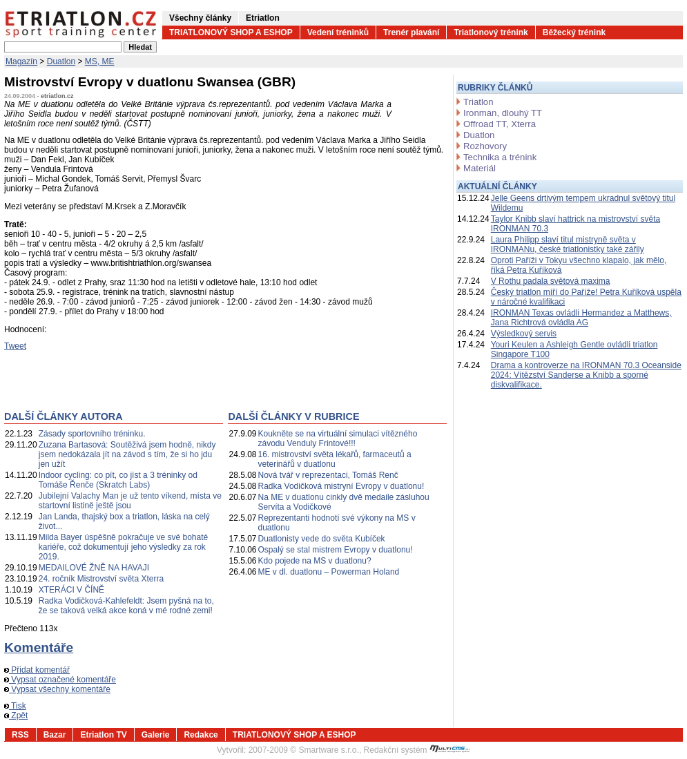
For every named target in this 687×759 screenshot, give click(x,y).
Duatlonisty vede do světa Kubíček (321, 539)
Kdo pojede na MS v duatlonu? (314, 561)
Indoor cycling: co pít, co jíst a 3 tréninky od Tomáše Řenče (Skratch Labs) (118, 480)
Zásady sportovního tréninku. (92, 434)
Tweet (15, 346)
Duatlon (61, 61)
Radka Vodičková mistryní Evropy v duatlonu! (341, 486)
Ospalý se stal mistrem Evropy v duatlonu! (335, 550)
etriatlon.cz (57, 96)
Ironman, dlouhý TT (502, 113)
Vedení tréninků (338, 32)
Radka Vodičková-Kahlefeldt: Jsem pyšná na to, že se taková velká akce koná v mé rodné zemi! (126, 605)
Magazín (21, 61)
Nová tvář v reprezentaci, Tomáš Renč (328, 475)
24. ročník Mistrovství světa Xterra (101, 579)
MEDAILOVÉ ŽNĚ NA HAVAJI (94, 568)
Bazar (54, 735)
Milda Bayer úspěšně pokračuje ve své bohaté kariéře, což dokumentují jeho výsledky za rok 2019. (123, 546)
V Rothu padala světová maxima (550, 281)
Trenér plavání (411, 32)
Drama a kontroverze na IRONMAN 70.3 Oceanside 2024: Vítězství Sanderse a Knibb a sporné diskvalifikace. (586, 375)
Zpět (16, 715)
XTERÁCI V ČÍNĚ (71, 590)
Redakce (200, 735)
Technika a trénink (499, 157)
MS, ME (100, 61)
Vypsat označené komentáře (60, 679)
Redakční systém (417, 750)
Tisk (15, 706)
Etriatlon (263, 18)
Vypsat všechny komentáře (57, 689)
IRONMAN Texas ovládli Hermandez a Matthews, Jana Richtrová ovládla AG (581, 317)
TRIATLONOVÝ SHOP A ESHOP (231, 32)
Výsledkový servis (524, 333)
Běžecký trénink (574, 32)
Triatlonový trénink (491, 32)
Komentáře (38, 647)
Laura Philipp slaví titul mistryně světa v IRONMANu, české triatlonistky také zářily (567, 244)
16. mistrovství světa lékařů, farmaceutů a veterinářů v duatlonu (335, 459)
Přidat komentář (37, 670)
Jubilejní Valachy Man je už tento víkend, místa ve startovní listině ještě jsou (130, 500)
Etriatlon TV (103, 735)
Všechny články (200, 18)
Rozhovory (485, 146)
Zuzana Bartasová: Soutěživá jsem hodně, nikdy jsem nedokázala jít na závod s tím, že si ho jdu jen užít (127, 454)
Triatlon (478, 102)
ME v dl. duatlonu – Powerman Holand (329, 572)
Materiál (479, 168)
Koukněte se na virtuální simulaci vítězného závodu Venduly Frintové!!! (338, 438)
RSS (20, 735)
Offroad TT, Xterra (499, 124)
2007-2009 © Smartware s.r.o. (304, 750)
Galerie (156, 735)
